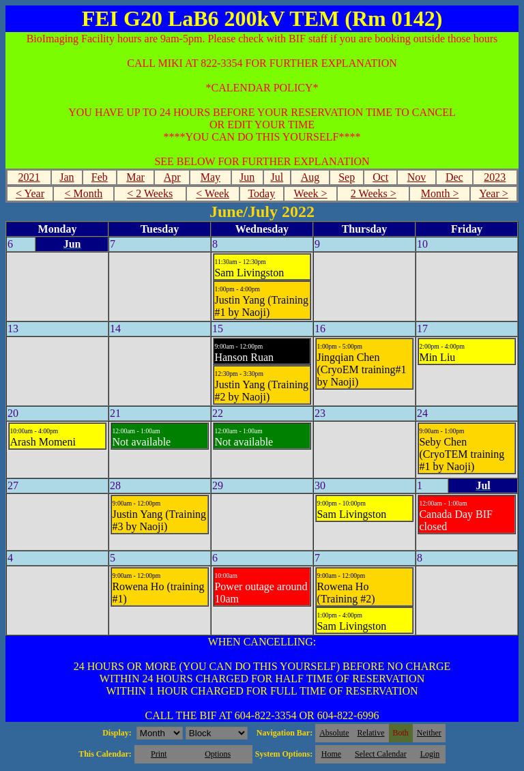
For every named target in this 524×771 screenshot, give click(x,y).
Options (218, 754)
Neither (429, 733)
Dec (454, 177)
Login (430, 754)
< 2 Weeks (150, 193)
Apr (172, 177)
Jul (276, 177)
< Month (84, 193)
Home (331, 754)
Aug (310, 177)
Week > (311, 193)
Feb (99, 177)
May (210, 177)
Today (261, 193)
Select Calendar (381, 754)
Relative (371, 733)
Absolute (334, 733)
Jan (66, 177)
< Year (30, 193)
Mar (135, 177)
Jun (246, 177)
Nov (416, 177)
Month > (440, 193)
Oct (380, 177)
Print (158, 754)
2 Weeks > (373, 193)
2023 (495, 177)
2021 (29, 177)
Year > (493, 193)
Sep (346, 177)
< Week (212, 193)
